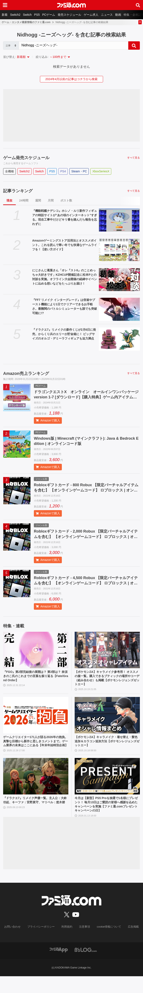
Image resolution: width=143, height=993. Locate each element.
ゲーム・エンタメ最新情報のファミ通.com (26, 22)
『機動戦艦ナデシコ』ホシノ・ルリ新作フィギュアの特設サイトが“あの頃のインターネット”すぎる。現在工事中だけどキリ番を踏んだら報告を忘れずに (64, 217)
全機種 (9, 171)
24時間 (23, 200)
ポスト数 (66, 200)
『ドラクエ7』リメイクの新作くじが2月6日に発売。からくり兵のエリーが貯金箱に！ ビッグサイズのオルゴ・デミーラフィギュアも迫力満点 (64, 334)
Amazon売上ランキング (26, 373)
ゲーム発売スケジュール (26, 157)
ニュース (107, 14)
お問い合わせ (15, 943)
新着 (5, 14)
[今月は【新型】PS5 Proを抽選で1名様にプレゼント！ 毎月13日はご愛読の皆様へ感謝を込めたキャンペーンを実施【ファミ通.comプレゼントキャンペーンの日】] (107, 791)
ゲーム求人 (91, 14)
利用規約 (67, 943)
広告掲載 (130, 943)
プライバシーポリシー (42, 943)
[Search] (73, 45)
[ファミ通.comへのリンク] (71, 5)
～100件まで (58, 56)
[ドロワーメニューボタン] (5, 5)
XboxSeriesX (100, 171)
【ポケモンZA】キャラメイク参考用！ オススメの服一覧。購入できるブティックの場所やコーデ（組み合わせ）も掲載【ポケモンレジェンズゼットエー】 (107, 685)
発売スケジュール (69, 14)
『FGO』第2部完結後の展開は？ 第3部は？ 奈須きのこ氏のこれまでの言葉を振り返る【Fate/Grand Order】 (35, 682)
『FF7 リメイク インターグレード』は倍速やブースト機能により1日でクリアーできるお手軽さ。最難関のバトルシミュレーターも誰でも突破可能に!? (64, 306)
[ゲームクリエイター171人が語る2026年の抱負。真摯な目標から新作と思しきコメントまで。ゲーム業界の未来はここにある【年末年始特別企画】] (35, 723)
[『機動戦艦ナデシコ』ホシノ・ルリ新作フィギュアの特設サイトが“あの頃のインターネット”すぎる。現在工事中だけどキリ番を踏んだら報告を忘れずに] (119, 220)
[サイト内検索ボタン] (138, 5)
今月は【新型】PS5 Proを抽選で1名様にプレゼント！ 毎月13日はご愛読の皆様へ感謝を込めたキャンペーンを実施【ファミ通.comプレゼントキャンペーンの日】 (107, 820)
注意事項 (84, 943)
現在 (9, 200)
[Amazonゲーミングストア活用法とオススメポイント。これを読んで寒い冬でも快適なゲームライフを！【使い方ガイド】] (119, 249)
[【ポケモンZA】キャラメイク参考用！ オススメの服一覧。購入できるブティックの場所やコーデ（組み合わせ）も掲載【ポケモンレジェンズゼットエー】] (107, 656)
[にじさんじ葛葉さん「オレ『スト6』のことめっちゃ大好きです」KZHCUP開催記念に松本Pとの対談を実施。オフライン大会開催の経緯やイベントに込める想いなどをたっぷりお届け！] (119, 279)
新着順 (21, 56)
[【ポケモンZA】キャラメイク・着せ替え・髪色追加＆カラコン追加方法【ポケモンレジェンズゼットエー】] (107, 723)
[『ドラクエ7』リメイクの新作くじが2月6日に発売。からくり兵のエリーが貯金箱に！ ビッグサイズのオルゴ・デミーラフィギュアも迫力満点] (119, 339)
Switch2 (15, 14)
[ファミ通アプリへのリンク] (59, 966)
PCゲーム (48, 14)
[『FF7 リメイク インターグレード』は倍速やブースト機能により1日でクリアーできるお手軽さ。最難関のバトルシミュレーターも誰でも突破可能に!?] (119, 309)
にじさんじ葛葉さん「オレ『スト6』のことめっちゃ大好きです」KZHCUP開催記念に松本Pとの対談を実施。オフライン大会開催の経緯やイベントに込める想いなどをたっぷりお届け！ (64, 277)
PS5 (37, 14)
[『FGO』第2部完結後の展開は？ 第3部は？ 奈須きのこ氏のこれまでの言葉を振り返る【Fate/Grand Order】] (35, 656)
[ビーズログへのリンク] (86, 966)
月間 (51, 200)
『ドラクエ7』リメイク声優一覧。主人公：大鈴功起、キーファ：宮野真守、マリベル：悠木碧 (35, 817)
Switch (27, 14)
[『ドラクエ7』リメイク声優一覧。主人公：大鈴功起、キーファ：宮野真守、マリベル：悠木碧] (35, 791)
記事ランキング (18, 190)
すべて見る (133, 157)
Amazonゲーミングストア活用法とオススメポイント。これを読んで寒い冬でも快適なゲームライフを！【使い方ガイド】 (64, 245)
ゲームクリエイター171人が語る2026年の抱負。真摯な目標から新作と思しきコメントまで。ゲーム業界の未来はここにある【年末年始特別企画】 (35, 752)
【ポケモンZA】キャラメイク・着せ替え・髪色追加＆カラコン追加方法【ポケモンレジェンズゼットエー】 (107, 750)
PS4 (63, 171)
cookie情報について (107, 943)
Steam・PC (79, 171)
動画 (118, 14)
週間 (38, 200)
